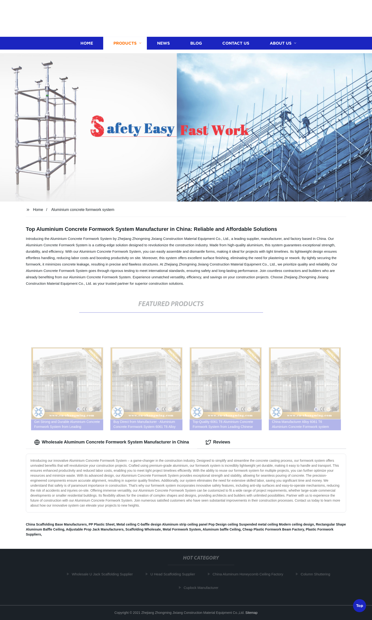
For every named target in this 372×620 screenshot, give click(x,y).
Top (359, 605)
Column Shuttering (316, 574)
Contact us (235, 43)
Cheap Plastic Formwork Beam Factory (273, 529)
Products (125, 43)
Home (86, 43)
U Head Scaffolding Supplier (174, 574)
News (163, 43)
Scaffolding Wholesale (143, 529)
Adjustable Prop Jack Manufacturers (95, 529)
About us (281, 43)
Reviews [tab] (217, 442)
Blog (196, 43)
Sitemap (251, 613)
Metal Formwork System (182, 529)
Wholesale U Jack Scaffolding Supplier (103, 574)
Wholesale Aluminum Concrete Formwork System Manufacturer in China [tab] (111, 442)
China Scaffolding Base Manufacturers (56, 524)
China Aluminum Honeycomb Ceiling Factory (249, 574)
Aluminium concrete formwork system (82, 210)
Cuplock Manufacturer (202, 588)
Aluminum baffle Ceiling (222, 529)
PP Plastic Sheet (102, 524)
